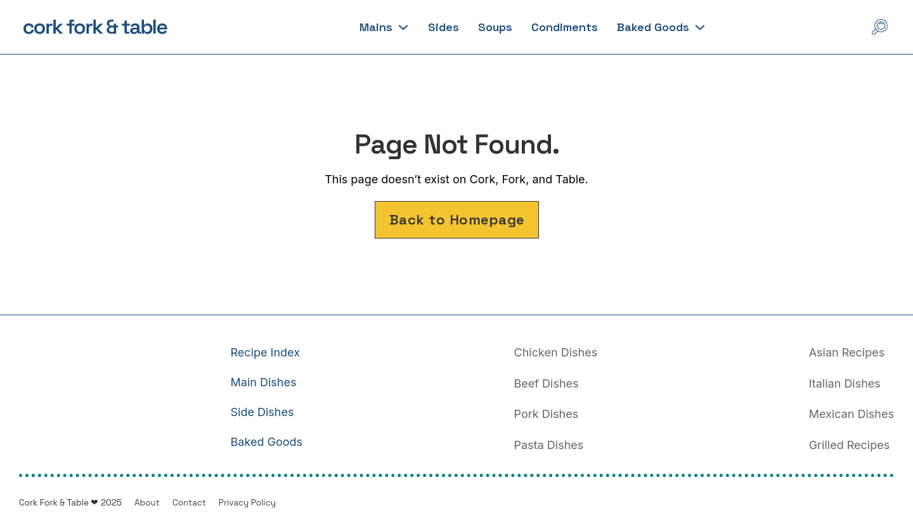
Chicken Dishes (556, 352)
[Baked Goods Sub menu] (700, 27)
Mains (375, 27)
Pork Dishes (546, 414)
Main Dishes (264, 382)
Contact (189, 502)
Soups (495, 27)
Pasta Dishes (549, 445)
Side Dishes (262, 412)
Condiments (564, 27)
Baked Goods (653, 27)
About (147, 502)
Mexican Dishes (851, 414)
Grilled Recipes (849, 445)
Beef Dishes (546, 383)
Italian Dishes (845, 383)
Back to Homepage (456, 219)
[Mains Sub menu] (403, 27)
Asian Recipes (847, 352)
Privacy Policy (247, 502)
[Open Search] (879, 27)
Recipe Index (265, 352)
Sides (443, 27)
